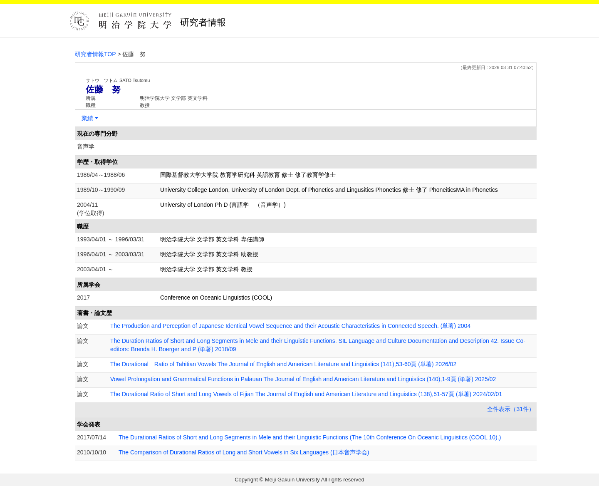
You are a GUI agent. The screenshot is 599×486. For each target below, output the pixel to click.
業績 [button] (87, 118)
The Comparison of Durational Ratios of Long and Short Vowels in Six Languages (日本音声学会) (244, 452)
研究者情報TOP (95, 54)
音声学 (85, 146)
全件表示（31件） (511, 409)
